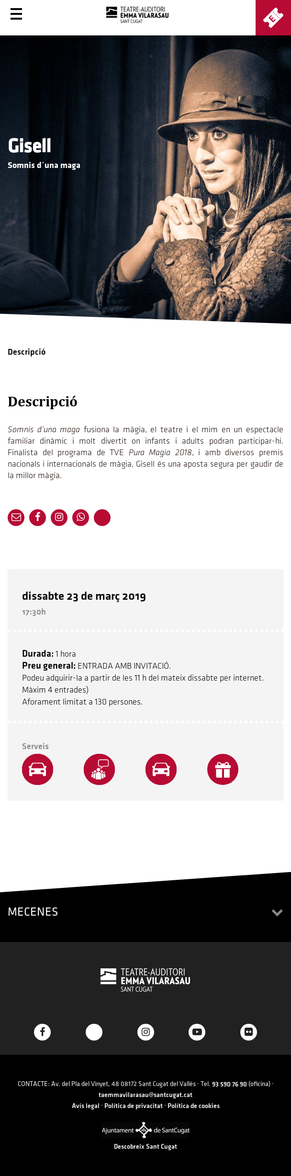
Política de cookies (194, 1106)
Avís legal (86, 1106)
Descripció (26, 352)
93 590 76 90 (229, 1084)
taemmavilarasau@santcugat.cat (145, 1095)
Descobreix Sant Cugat (145, 1146)
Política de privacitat (133, 1106)
